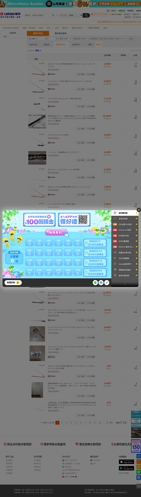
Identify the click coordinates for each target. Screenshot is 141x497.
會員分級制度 (125, 275)
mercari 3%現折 (125, 230)
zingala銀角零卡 (125, 264)
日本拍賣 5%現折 (125, 224)
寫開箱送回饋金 (125, 269)
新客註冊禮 (125, 218)
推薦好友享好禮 (125, 252)
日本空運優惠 (125, 258)
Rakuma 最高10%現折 (125, 246)
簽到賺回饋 (125, 213)
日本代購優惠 (125, 241)
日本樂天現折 (125, 235)
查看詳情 (11, 283)
